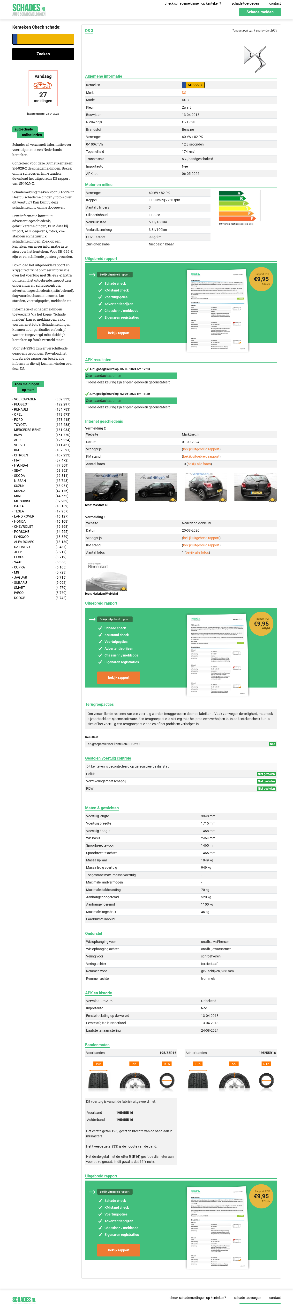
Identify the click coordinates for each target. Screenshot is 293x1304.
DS (184, 93)
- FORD (41, 419)
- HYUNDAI (40, 465)
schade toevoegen (245, 3)
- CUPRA (39, 567)
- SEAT (40, 470)
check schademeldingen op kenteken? (193, 3)
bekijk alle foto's (199, 464)
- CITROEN (41, 455)
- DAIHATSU (39, 547)
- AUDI (41, 440)
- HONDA (40, 521)
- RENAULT (41, 409)
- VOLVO (41, 445)
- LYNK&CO (40, 536)
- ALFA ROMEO (40, 541)
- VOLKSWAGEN (41, 399)
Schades (29, 9)
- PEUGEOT (41, 404)
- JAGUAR (39, 577)
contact (275, 3)
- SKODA (40, 475)
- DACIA (40, 506)
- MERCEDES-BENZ (41, 429)
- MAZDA (40, 491)
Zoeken (43, 54)
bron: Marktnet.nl (96, 505)
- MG (39, 572)
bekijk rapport (118, 333)
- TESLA (40, 511)
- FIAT (40, 460)
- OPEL (41, 414)
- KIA (41, 450)
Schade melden (260, 12)
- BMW (41, 434)
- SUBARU (39, 582)
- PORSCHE (40, 531)
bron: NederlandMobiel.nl (101, 593)
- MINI (40, 496)
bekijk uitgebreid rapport (201, 449)
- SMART (39, 587)
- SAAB (39, 562)
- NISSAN (40, 480)
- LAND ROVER (40, 516)
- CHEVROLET (40, 526)
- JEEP (39, 552)
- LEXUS (39, 557)
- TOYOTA (41, 424)
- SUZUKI (40, 485)
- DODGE (39, 597)
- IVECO (39, 592)
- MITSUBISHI (40, 501)
